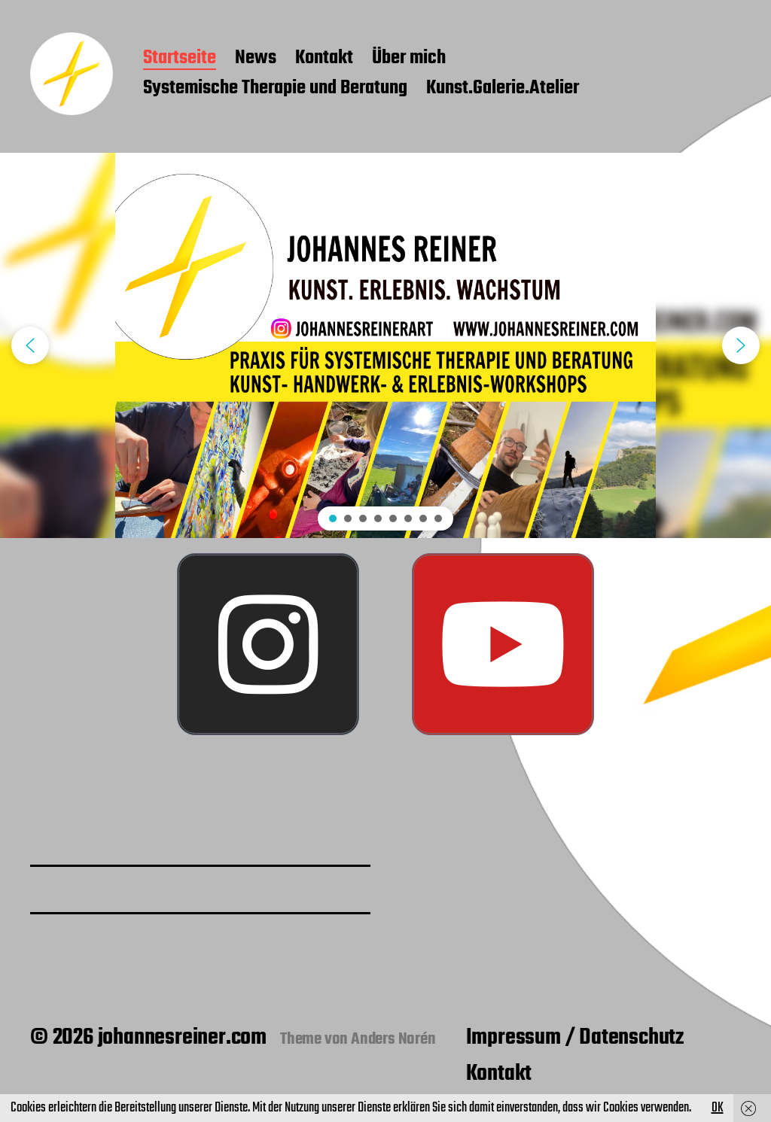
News (255, 58)
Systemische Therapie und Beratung (275, 89)
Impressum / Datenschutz (575, 1037)
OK (718, 1108)
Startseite (179, 58)
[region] (385, 345)
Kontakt (324, 58)
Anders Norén (393, 1039)
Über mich (409, 58)
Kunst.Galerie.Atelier (502, 89)
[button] (30, 345)
